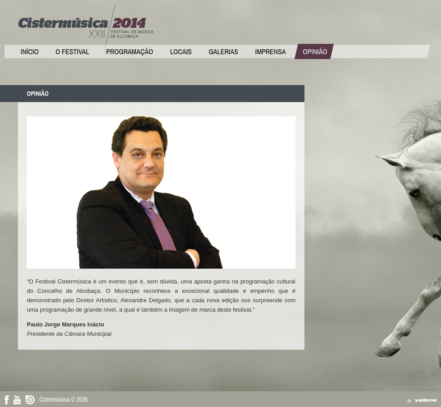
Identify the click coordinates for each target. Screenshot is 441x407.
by (409, 400)
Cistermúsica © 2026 (63, 399)
